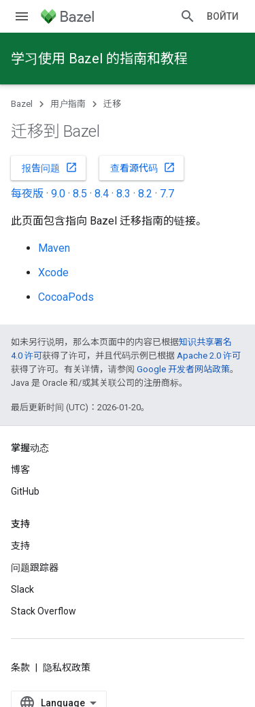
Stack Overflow (43, 611)
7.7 (167, 193)
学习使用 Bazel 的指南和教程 (99, 58)
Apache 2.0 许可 (209, 355)
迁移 (112, 104)
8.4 (102, 193)
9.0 (58, 193)
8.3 (123, 193)
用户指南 (68, 104)
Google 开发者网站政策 (183, 369)
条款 (20, 667)
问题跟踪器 (34, 567)
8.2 (145, 193)
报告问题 (50, 167)
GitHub (25, 491)
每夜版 (27, 193)
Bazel (22, 104)
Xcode (53, 272)
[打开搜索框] (188, 16)
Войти (223, 16)
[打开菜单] (21, 16)
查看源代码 (142, 167)
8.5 (80, 193)
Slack (22, 589)
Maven (54, 248)
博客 (20, 469)
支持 (20, 545)
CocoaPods (66, 297)
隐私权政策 (66, 667)
